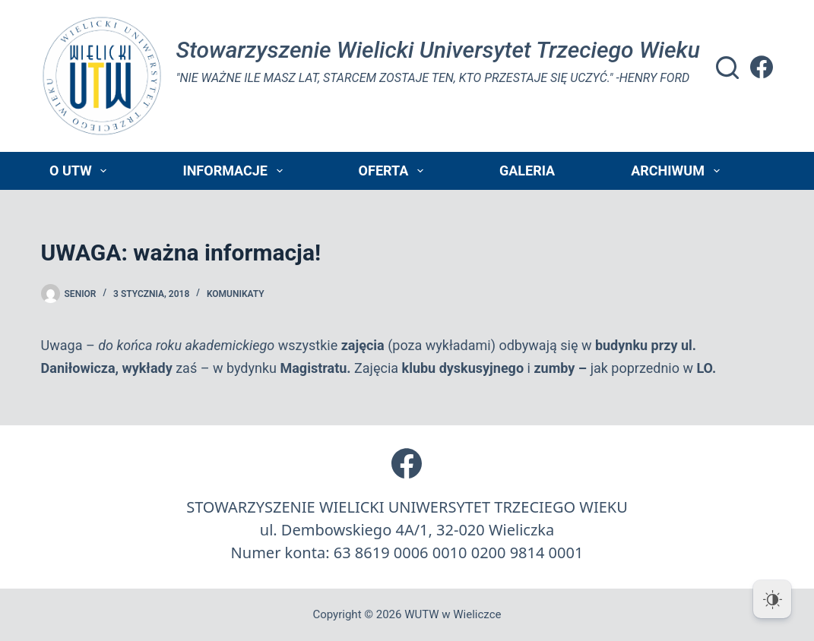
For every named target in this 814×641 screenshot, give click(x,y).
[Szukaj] (727, 67)
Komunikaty (235, 294)
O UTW (80, 171)
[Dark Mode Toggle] (772, 599)
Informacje (235, 171)
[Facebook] (761, 66)
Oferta (394, 171)
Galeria (527, 170)
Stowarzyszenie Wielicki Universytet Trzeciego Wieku (438, 49)
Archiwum (678, 171)
